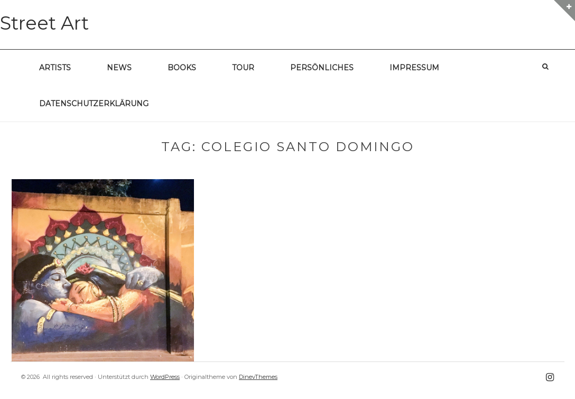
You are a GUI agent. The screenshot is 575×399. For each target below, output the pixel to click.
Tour (243, 67)
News (119, 67)
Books (182, 67)
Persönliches (322, 67)
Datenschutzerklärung (94, 103)
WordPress (165, 377)
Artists (55, 67)
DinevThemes (258, 377)
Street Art (44, 23)
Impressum (414, 67)
